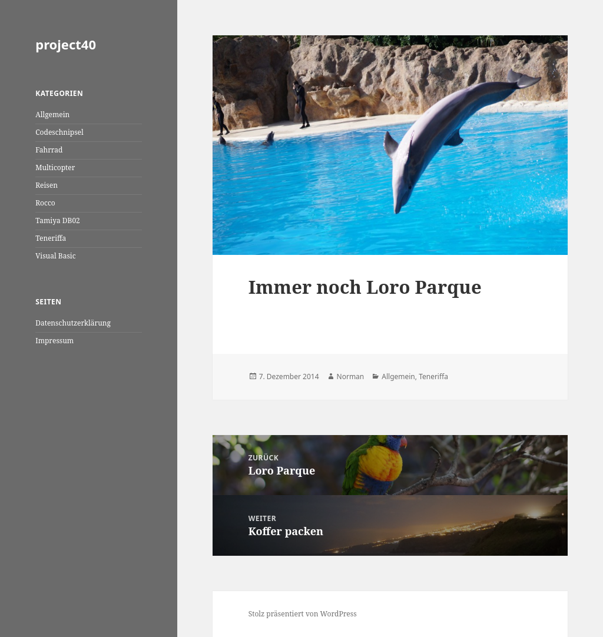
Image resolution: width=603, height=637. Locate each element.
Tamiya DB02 (57, 220)
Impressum (54, 341)
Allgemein (52, 115)
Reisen (46, 185)
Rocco (45, 203)
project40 (65, 44)
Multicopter (55, 167)
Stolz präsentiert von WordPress (303, 614)
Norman (351, 376)
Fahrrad (48, 150)
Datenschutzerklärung (73, 323)
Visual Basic (55, 256)
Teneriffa (50, 238)
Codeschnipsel (59, 132)
